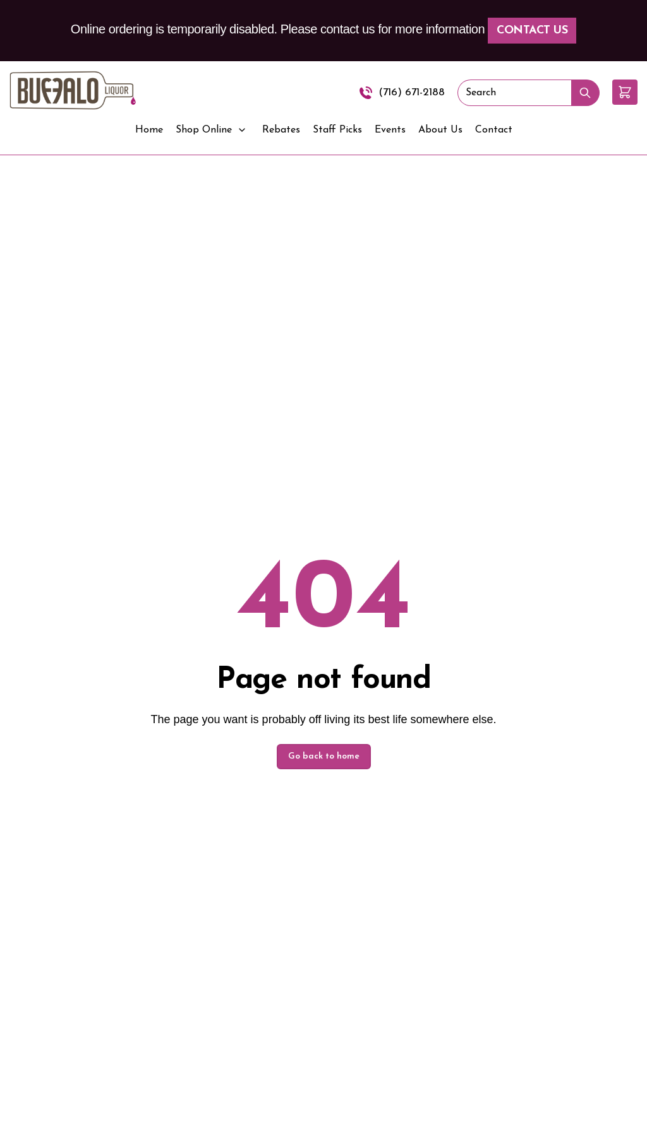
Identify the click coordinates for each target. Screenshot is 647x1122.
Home (149, 130)
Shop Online (204, 130)
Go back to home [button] (324, 756)
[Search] (514, 93)
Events (390, 130)
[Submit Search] (585, 93)
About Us (440, 130)
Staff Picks (337, 130)
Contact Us (532, 31)
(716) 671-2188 (411, 92)
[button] (625, 92)
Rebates (281, 130)
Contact (493, 130)
